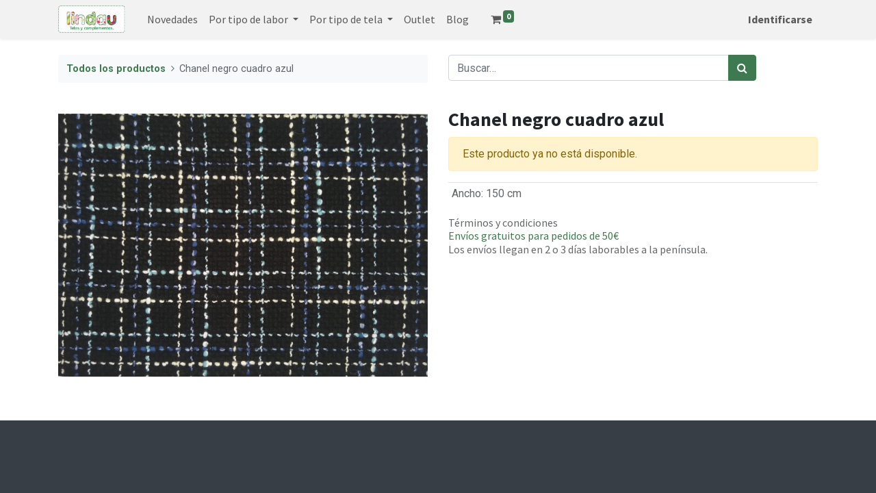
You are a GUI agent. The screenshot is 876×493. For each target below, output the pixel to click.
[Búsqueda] (742, 68)
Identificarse (780, 19)
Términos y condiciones (503, 222)
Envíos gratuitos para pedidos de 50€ (533, 235)
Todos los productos (116, 69)
